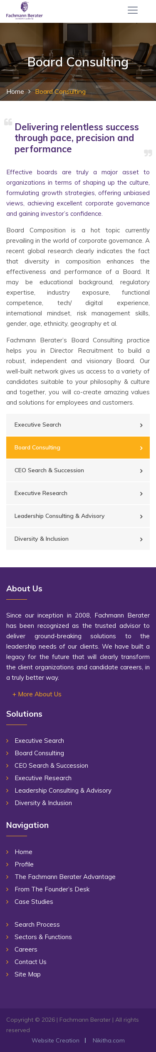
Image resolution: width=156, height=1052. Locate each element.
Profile (24, 864)
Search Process (37, 924)
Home (15, 91)
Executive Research (41, 493)
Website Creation (55, 1040)
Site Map (28, 974)
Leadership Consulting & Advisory (60, 516)
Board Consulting (37, 447)
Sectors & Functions (43, 937)
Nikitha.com (109, 1040)
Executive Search (38, 424)
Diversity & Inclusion (42, 538)
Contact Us (31, 962)
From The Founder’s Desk (52, 889)
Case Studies (34, 902)
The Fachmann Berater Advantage (65, 877)
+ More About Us (37, 694)
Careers (26, 949)
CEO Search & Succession (49, 470)
